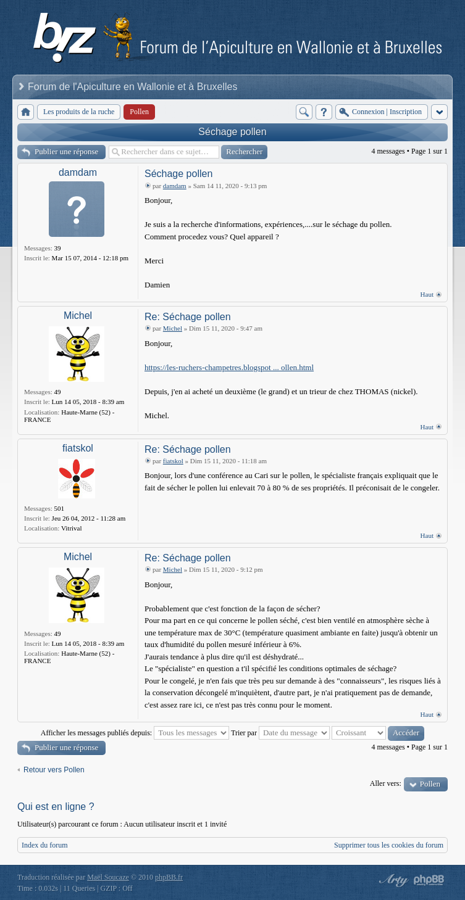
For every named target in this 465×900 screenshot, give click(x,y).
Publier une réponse (66, 151)
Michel (78, 315)
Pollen (430, 783)
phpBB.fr (169, 877)
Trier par (280, 733)
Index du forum (45, 845)
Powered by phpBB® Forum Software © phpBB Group (429, 880)
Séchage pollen (232, 131)
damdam (78, 172)
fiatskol (77, 448)
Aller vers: (385, 783)
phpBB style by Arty (392, 880)
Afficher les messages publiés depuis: (135, 733)
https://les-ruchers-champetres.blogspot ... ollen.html (229, 367)
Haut (427, 294)
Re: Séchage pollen (188, 317)
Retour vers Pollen (54, 770)
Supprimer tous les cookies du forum (388, 845)
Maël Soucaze (108, 877)
